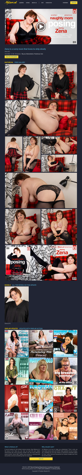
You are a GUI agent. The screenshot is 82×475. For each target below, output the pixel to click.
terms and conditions (44, 441)
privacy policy (56, 441)
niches (28, 2)
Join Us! (74, 2)
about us (34, 2)
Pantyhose (37, 54)
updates (21, 2)
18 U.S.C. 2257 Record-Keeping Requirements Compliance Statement (41, 439)
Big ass (24, 54)
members (65, 2)
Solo (42, 54)
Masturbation (30, 54)
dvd (42, 2)
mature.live (49, 2)
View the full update (11, 57)
